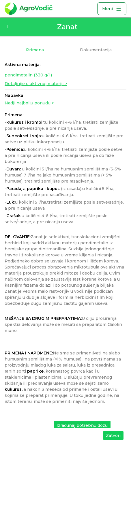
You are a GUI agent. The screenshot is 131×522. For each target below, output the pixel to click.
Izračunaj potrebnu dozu (82, 425)
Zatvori (113, 435)
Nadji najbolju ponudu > (29, 103)
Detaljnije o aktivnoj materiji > (36, 83)
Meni (111, 9)
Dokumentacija (96, 49)
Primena (35, 49)
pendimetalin (28, 75)
